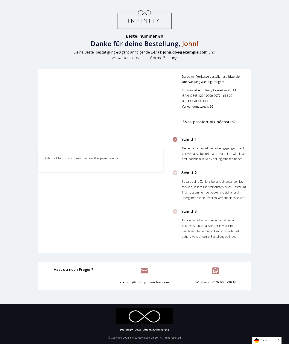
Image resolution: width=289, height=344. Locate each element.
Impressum (127, 330)
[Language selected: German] (267, 340)
